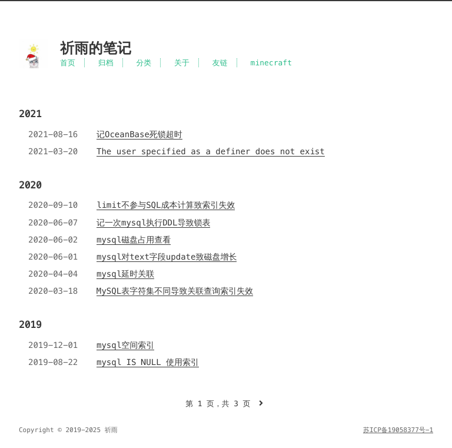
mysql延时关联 (125, 273)
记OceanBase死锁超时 (139, 134)
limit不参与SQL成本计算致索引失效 (166, 205)
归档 (106, 63)
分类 (143, 63)
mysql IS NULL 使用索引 (148, 362)
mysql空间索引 (125, 345)
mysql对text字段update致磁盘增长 (167, 256)
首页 (67, 63)
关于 (182, 63)
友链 (220, 63)
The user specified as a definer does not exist (211, 151)
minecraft (272, 63)
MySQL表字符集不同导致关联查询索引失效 (175, 291)
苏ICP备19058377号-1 (398, 430)
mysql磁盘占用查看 (134, 239)
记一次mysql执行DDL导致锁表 (153, 222)
